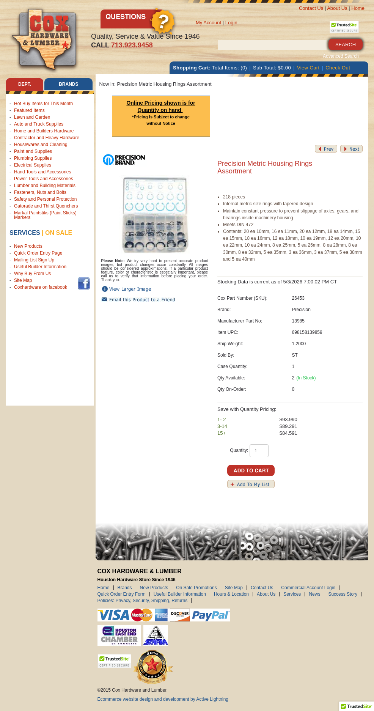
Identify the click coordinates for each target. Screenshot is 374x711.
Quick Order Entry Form (121, 594)
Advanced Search (341, 56)
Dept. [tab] (24, 84)
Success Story (342, 594)
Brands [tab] (68, 84)
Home (358, 8)
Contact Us (311, 8)
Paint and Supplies (33, 151)
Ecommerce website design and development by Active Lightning (163, 699)
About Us (337, 8)
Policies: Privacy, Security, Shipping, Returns (142, 600)
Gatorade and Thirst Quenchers (46, 206)
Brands (125, 587)
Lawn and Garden (32, 117)
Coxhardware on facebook (42, 287)
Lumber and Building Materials (44, 185)
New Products (28, 246)
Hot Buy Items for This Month (43, 103)
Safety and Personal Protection (45, 199)
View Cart (308, 68)
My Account (208, 22)
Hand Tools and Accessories (42, 172)
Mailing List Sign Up (34, 260)
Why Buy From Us (32, 273)
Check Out (337, 68)
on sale (58, 233)
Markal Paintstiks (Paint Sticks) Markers (45, 215)
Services (24, 233)
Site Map (23, 280)
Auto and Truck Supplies (38, 124)
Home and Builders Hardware (44, 131)
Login (231, 22)
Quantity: (239, 450)
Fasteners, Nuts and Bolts (40, 192)
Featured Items (29, 110)
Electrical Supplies (32, 165)
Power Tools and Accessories (43, 178)
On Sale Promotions (196, 587)
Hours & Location (231, 594)
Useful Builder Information (40, 266)
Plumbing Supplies (33, 158)
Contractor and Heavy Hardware (46, 137)
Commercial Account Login (308, 587)
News (314, 594)
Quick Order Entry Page (38, 253)
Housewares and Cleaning (41, 144)
